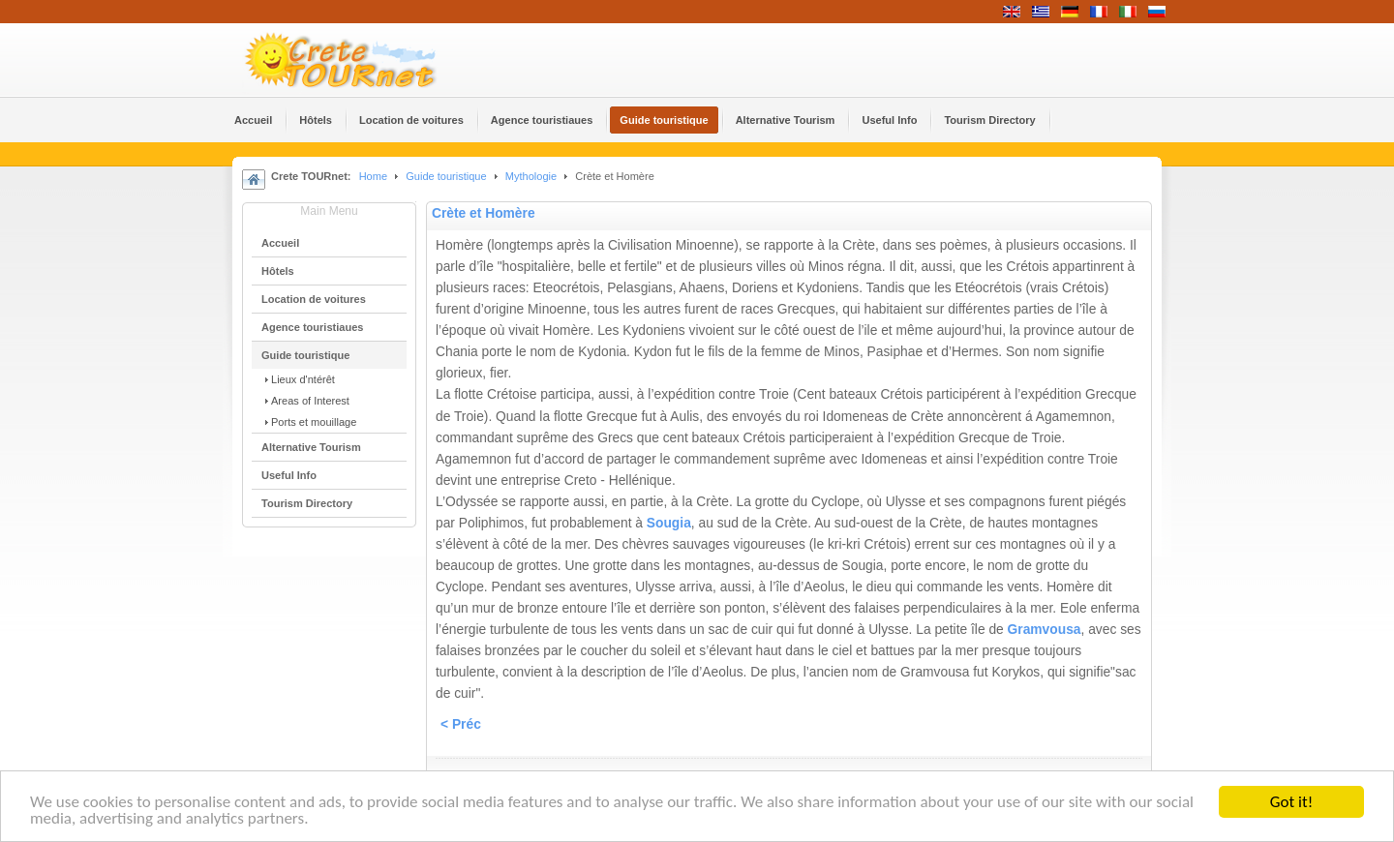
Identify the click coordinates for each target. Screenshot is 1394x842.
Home (373, 176)
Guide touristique (446, 176)
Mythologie (532, 176)
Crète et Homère (483, 213)
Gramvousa (1044, 629)
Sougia (669, 523)
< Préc (460, 724)
